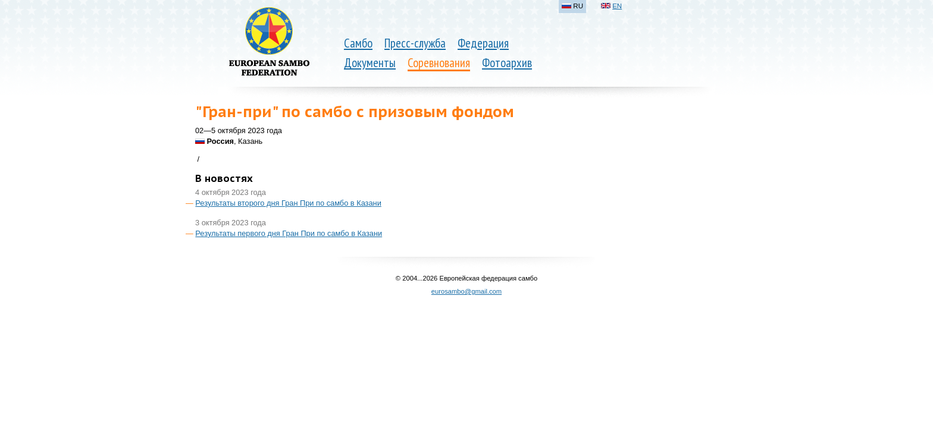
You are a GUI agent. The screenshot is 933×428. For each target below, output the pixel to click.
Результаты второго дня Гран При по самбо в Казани (288, 203)
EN (617, 6)
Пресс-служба (415, 43)
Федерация (483, 43)
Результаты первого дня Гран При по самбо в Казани (288, 233)
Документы (370, 63)
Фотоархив (507, 63)
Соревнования (439, 63)
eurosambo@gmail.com (466, 291)
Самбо (358, 43)
